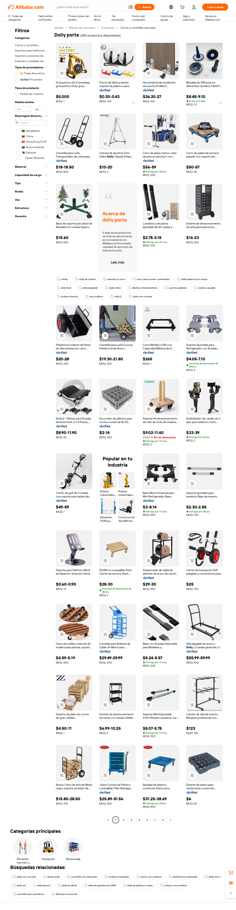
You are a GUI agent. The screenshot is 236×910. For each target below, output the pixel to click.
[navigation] (30, 424)
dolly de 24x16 (67, 885)
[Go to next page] (170, 819)
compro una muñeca (173, 885)
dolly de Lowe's (85, 279)
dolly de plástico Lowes (138, 885)
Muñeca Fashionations (142, 287)
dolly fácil (64, 287)
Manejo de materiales (82, 27)
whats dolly (51, 876)
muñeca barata (67, 296)
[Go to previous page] (107, 819)
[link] (231, 873)
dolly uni (19, 885)
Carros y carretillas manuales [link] (138, 27)
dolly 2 (116, 296)
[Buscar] (144, 7)
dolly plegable (88, 287)
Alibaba (58, 27)
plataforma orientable (183, 876)
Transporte (107, 27)
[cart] (183, 7)
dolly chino (113, 287)
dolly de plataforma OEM (100, 885)
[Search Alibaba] (90, 7)
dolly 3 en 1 (213, 876)
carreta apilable (175, 287)
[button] (130, 7)
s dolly (62, 279)
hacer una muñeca (149, 876)
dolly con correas (140, 296)
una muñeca (94, 296)
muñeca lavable (204, 287)
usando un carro (114, 279)
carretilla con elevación (82, 876)
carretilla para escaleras (28, 894)
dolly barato (41, 885)
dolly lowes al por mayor (192, 279)
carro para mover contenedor (151, 279)
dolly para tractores (64, 894)
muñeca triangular (117, 876)
